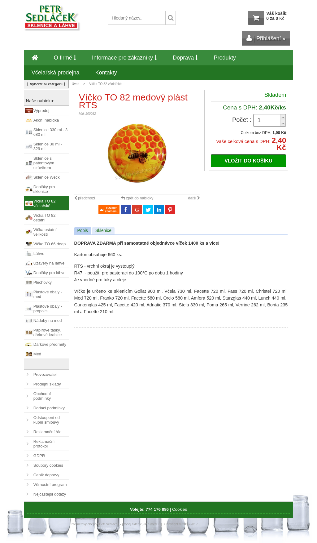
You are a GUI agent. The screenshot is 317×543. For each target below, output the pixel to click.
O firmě (65, 58)
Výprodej (41, 110)
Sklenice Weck (46, 177)
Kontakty (106, 72)
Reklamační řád (47, 432)
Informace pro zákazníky (124, 58)
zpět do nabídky (137, 198)
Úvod (75, 84)
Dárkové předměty (49, 344)
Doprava (185, 58)
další (194, 198)
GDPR (39, 455)
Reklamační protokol (44, 443)
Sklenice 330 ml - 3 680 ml (50, 132)
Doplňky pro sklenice (44, 189)
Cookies (179, 509)
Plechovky (42, 282)
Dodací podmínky (49, 408)
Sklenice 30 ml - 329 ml (47, 146)
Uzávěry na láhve (48, 263)
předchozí (84, 198)
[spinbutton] (269, 120)
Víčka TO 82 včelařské (105, 84)
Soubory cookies (48, 465)
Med (37, 354)
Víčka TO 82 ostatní (44, 217)
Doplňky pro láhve (49, 272)
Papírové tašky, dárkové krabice (47, 332)
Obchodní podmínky (42, 396)
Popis (82, 230)
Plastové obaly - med (47, 294)
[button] (282, 117)
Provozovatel (45, 374)
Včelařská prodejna (56, 72)
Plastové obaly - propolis (47, 308)
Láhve (38, 253)
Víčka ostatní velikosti (45, 232)
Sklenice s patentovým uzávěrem (43, 163)
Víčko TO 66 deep (49, 244)
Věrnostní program (50, 484)
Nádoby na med (47, 320)
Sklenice (103, 230)
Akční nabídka (46, 120)
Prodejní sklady (47, 384)
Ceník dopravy (46, 475)
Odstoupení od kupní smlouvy (46, 420)
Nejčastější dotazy (49, 494)
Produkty (225, 58)
